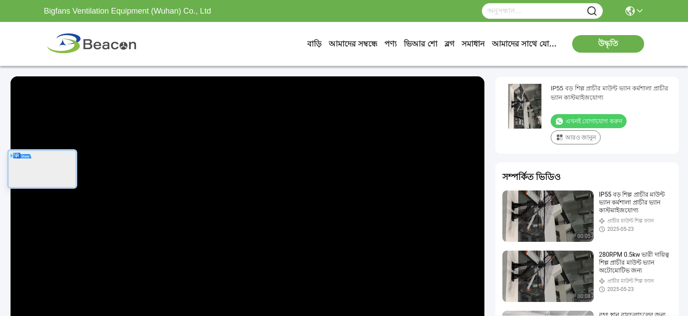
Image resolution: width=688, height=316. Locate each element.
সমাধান (473, 44)
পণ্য (390, 44)
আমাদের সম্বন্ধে (353, 44)
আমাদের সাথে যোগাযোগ (525, 44)
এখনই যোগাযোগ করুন (588, 121)
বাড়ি (314, 44)
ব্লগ (449, 44)
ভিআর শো (420, 44)
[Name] (592, 11)
